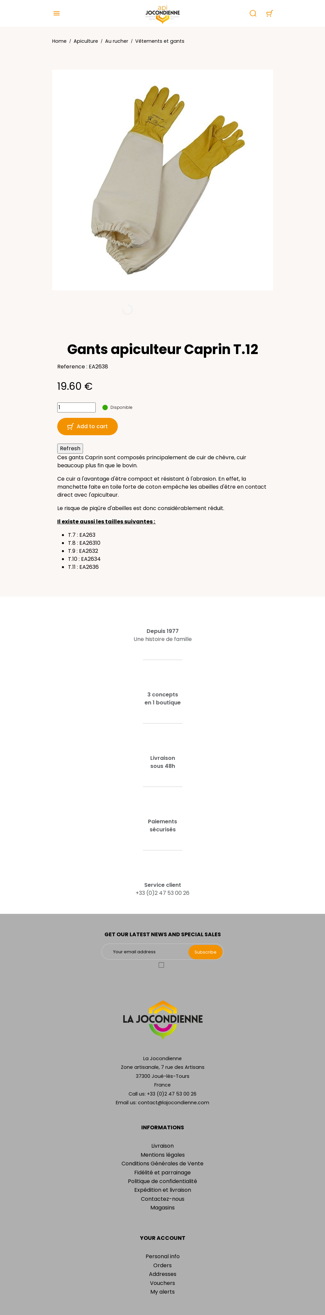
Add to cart (87, 426)
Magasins (162, 1207)
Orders (162, 1265)
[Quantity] (76, 407)
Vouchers (162, 1283)
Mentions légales (163, 1155)
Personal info (163, 1256)
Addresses (162, 1274)
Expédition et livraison (162, 1190)
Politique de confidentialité (162, 1181)
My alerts (162, 1292)
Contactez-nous (162, 1199)
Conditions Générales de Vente (162, 1163)
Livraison (162, 1146)
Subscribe (205, 952)
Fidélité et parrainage (162, 1172)
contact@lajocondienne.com (173, 1102)
